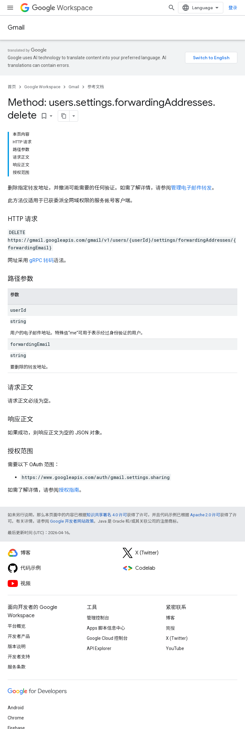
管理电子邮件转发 (191, 188)
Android (16, 707)
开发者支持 (19, 656)
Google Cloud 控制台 (107, 638)
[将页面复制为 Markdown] (64, 116)
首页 (12, 86)
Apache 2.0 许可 (205, 514)
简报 (170, 628)
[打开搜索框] (171, 7)
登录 (232, 7)
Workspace (62, 8)
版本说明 (17, 646)
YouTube (175, 648)
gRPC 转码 (41, 260)
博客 (170, 617)
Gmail (16, 28)
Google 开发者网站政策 (72, 521)
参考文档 (95, 86)
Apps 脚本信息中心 (106, 628)
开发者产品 (19, 636)
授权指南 (69, 490)
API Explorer (99, 648)
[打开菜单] (10, 7)
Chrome (16, 717)
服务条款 (17, 666)
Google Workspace (42, 86)
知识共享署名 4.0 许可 (106, 514)
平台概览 (17, 626)
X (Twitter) (177, 638)
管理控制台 (98, 617)
